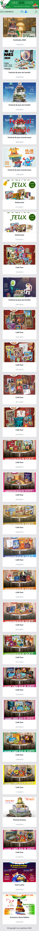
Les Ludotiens (6, 11)
